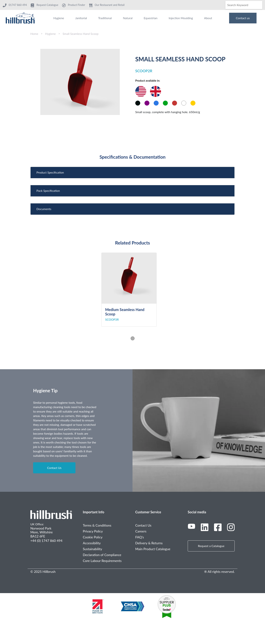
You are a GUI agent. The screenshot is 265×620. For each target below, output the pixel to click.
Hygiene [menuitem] (58, 18)
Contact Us (54, 467)
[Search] (243, 5)
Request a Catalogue (211, 546)
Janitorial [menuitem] (81, 18)
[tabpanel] (132, 290)
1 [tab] (132, 338)
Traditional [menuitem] (105, 18)
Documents (43, 209)
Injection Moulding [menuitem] (181, 18)
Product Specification (50, 172)
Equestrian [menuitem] (150, 18)
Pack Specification (48, 190)
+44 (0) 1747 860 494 (46, 541)
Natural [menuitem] (127, 18)
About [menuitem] (208, 18)
